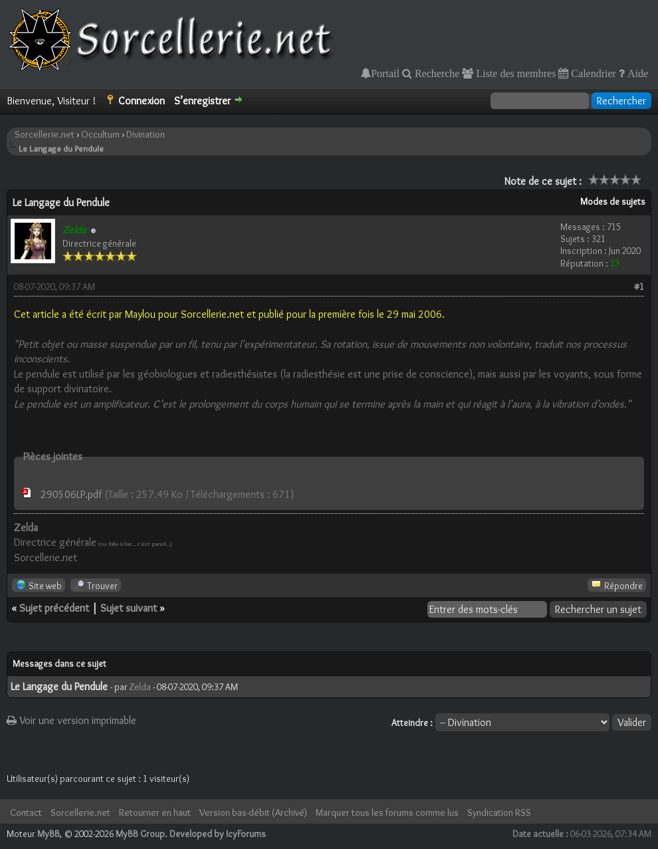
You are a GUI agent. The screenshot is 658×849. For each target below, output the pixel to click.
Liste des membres (514, 73)
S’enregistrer (202, 100)
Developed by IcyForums (217, 834)
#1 (639, 287)
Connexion (141, 100)
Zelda (140, 687)
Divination (145, 134)
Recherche (436, 73)
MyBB (48, 834)
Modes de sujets (612, 201)
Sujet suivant (128, 608)
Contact (26, 812)
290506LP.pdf (71, 494)
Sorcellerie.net (44, 134)
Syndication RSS (499, 812)
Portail (385, 73)
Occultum (100, 134)
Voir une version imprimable (71, 720)
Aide (636, 73)
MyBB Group (140, 834)
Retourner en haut (155, 812)
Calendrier (592, 73)
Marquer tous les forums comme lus (387, 812)
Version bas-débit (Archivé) (253, 812)
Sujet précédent (54, 608)
